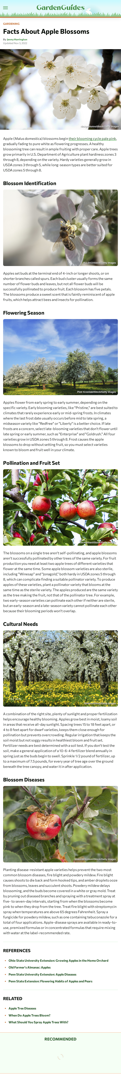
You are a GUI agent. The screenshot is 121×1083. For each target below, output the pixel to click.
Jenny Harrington (17, 39)
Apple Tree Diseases (22, 1008)
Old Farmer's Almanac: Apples (30, 967)
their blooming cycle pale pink (92, 138)
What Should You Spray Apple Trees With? (38, 1022)
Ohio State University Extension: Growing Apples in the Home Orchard (58, 960)
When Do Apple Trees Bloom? (29, 1015)
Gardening (11, 23)
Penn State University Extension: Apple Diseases (42, 974)
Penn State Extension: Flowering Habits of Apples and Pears (50, 981)
